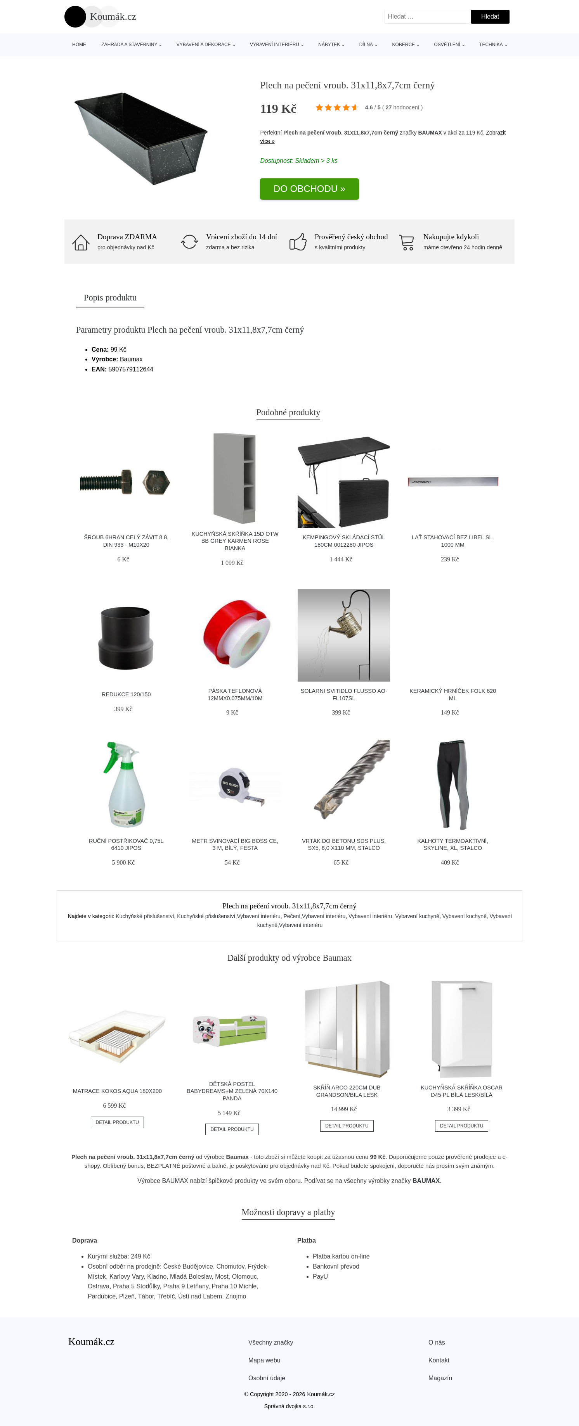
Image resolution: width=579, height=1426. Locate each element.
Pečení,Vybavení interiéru (314, 916)
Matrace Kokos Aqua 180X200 (117, 1091)
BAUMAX (430, 132)
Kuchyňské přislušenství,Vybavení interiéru (228, 916)
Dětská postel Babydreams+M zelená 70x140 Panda (232, 1091)
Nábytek (329, 44)
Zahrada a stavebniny (129, 44)
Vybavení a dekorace (204, 44)
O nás (436, 1342)
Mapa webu (264, 1360)
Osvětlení (447, 44)
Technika (491, 44)
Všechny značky (270, 1342)
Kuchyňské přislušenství (145, 916)
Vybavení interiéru (274, 44)
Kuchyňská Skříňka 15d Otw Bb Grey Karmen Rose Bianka (235, 541)
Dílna (366, 44)
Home (79, 44)
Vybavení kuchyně (417, 916)
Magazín (440, 1378)
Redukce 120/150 (126, 694)
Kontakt (438, 1360)
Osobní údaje (266, 1378)
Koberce (403, 44)
